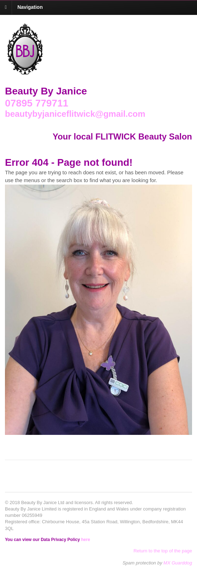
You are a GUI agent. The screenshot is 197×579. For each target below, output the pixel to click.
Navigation (30, 7)
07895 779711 (36, 103)
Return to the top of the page (162, 550)
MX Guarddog (177, 563)
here (85, 539)
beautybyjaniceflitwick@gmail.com (75, 114)
